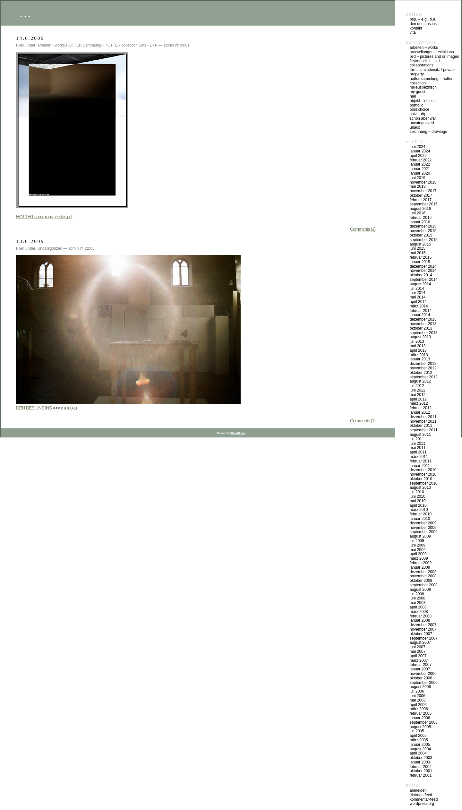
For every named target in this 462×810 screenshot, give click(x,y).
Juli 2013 (417, 341)
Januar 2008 (420, 620)
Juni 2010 (417, 496)
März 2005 (419, 740)
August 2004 (420, 749)
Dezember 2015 (423, 226)
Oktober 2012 (421, 372)
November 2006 (423, 673)
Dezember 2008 (423, 572)
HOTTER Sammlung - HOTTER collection (101, 45)
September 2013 (424, 333)
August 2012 (420, 381)
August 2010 (420, 487)
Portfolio (417, 105)
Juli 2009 (417, 541)
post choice (419, 109)
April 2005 (418, 735)
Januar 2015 (420, 262)
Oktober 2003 (421, 757)
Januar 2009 (420, 567)
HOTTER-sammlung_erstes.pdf (44, 216)
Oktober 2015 (421, 235)
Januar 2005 (420, 744)
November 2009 (423, 527)
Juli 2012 (417, 385)
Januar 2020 (420, 173)
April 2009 (418, 554)
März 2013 (419, 355)
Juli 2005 (417, 731)
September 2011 (424, 430)
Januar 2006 (420, 718)
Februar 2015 (421, 257)
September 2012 (424, 377)
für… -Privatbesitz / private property (432, 71)
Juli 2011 (417, 439)
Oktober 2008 (421, 580)
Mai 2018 (417, 186)
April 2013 (418, 350)
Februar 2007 (421, 664)
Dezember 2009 (423, 523)
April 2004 (418, 753)
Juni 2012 (417, 390)
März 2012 (419, 403)
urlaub (415, 127)
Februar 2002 (421, 766)
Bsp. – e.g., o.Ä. (423, 19)
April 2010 (418, 505)
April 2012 (418, 399)
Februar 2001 (421, 775)
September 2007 (424, 638)
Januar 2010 (420, 518)
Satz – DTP (418, 114)
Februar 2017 (421, 200)
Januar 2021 (420, 169)
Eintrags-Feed (421, 795)
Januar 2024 (420, 151)
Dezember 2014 (423, 266)
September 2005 (424, 722)
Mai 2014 (417, 297)
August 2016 (420, 208)
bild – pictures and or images (434, 56)
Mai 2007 (417, 651)
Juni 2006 (417, 696)
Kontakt (416, 28)
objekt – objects (423, 101)
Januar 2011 (420, 465)
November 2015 (423, 230)
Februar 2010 (421, 514)
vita (413, 32)
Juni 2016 (417, 213)
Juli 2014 (417, 288)
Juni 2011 (417, 443)
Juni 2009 (417, 545)
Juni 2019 (417, 178)
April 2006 (418, 704)
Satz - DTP (148, 45)
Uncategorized (50, 248)
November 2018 (423, 182)
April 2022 (418, 155)
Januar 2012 (420, 412)
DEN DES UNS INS (34, 407)
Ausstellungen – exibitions (432, 52)
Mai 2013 (417, 346)
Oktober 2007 (421, 634)
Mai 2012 (417, 394)
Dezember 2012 (423, 363)
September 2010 (424, 483)
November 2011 (423, 421)
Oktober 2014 (421, 275)
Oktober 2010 (421, 479)
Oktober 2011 (421, 425)
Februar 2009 (421, 563)
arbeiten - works (51, 45)
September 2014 (424, 279)
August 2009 (420, 536)
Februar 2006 (421, 713)
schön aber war (423, 118)
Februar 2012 (421, 408)
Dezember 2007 (423, 625)
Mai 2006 (417, 700)
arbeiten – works (424, 47)
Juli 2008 (417, 594)
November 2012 (423, 368)
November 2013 (423, 324)
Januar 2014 (420, 315)
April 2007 (418, 656)
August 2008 (420, 589)
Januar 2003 (420, 762)
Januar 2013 (420, 359)
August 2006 (420, 687)
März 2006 (419, 709)
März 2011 (419, 456)
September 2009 (424, 532)
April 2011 (418, 452)
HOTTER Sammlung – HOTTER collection (431, 80)
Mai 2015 (417, 253)
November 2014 (423, 270)
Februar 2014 (421, 310)
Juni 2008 (417, 598)
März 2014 (419, 306)
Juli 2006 (417, 691)
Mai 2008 (417, 602)
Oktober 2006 (421, 678)
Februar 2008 (421, 616)
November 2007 (423, 629)
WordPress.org (422, 803)
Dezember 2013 (423, 319)
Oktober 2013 (421, 328)
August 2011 (420, 434)
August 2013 (420, 337)
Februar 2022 (421, 160)
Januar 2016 (420, 222)
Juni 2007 (417, 647)
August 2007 (420, 642)
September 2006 (424, 682)
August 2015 (420, 244)
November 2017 (423, 191)
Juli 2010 (417, 492)
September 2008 (424, 585)
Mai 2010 (417, 501)
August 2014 (420, 284)
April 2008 (418, 607)
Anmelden (418, 790)
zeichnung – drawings (428, 131)
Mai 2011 (417, 447)
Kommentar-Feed (424, 799)
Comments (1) (362, 229)
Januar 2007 (420, 669)
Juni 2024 (417, 146)
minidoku (69, 407)
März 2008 (419, 611)
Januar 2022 (420, 164)
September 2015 (424, 239)
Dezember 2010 (423, 470)
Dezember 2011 (423, 417)
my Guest (417, 92)
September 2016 (424, 204)
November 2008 (423, 576)
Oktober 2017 (421, 195)
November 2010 (423, 474)
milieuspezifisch (423, 87)
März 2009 (419, 558)
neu (413, 96)
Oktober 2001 (421, 771)
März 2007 (419, 660)
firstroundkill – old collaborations (425, 63)
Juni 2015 (417, 248)
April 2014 (418, 301)
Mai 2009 (417, 549)
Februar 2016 (421, 217)
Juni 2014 (417, 292)
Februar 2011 (421, 461)
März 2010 (419, 509)
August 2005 (420, 727)
